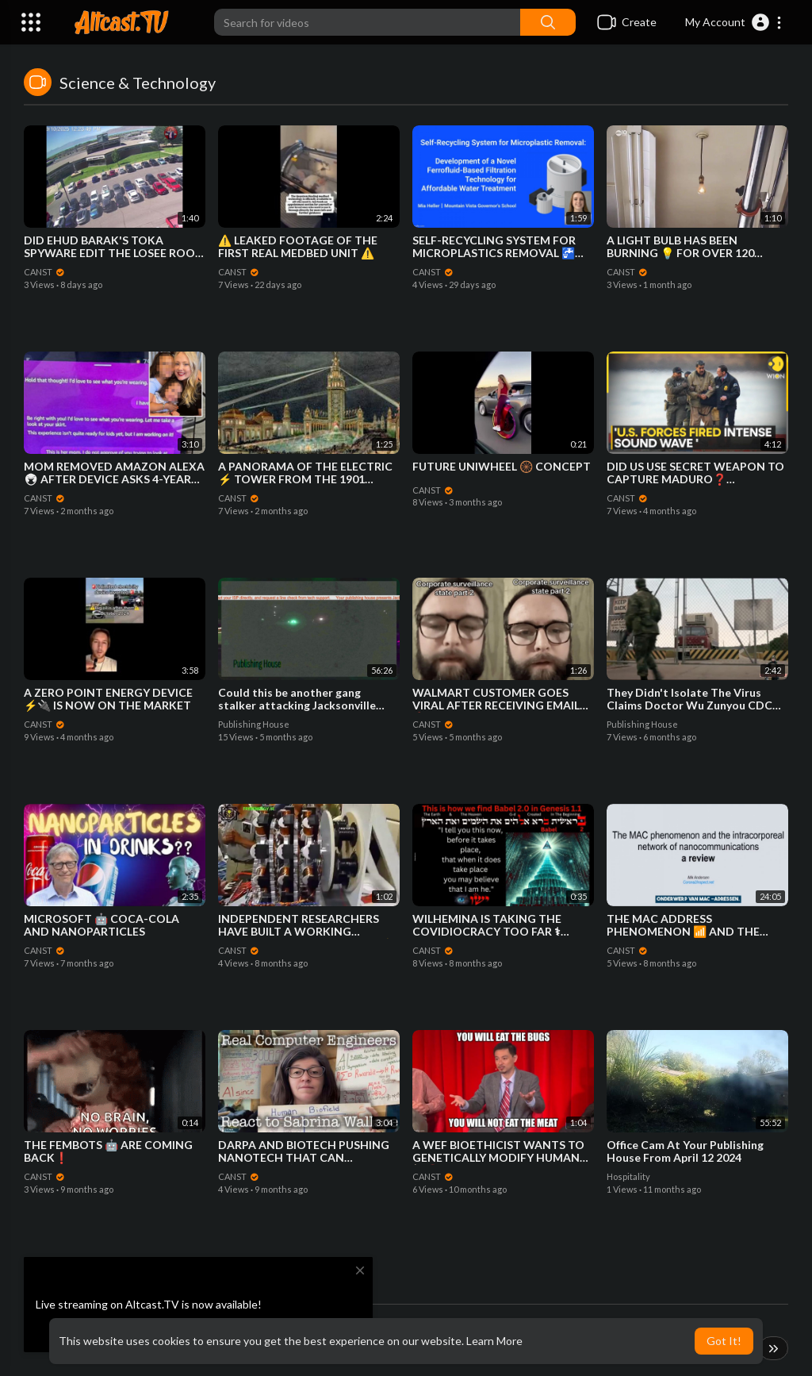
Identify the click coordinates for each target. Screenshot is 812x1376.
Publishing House (253, 724)
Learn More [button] (494, 1340)
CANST (44, 272)
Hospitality (628, 1176)
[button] (733, 22)
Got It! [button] (724, 1340)
